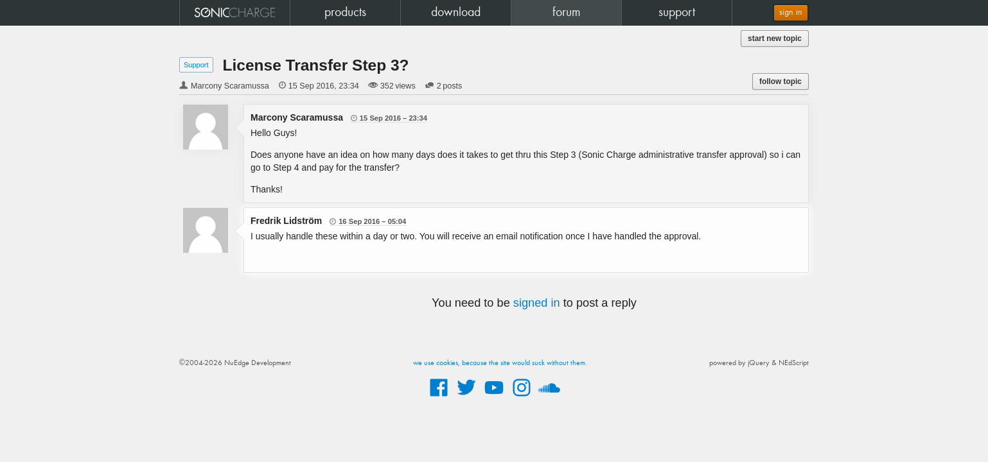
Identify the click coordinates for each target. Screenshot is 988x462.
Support (196, 65)
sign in (790, 12)
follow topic (780, 81)
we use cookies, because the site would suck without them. (500, 363)
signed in (536, 302)
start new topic (775, 38)
